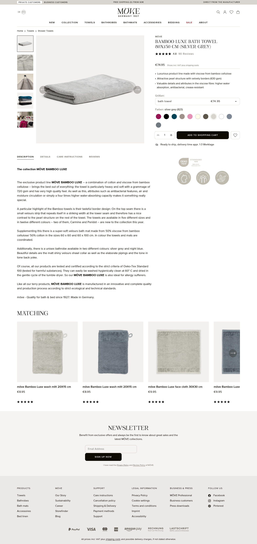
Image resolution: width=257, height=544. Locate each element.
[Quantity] (164, 135)
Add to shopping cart (203, 135)
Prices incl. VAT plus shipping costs (183, 65)
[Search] (218, 12)
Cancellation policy (104, 493)
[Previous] (43, 90)
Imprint (136, 503)
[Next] (137, 90)
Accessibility (139, 508)
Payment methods (103, 503)
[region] (80, 89)
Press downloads (179, 498)
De (19, 12)
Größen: (160, 95)
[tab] (25, 157)
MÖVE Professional (181, 487)
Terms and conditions (144, 498)
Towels (21, 487)
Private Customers (29, 2)
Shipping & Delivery (104, 498)
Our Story (60, 487)
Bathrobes (23, 493)
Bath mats (22, 498)
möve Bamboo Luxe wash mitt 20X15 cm (44, 386)
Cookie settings (141, 493)
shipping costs (113, 531)
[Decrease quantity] (158, 135)
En (23, 12)
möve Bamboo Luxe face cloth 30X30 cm (175, 386)
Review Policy (139, 457)
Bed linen (22, 508)
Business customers (181, 493)
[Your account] (225, 12)
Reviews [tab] (94, 157)
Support (97, 508)
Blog (57, 508)
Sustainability (62, 493)
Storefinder (61, 503)
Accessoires (24, 503)
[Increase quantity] (171, 135)
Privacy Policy (123, 457)
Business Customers (56, 2)
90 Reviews (186, 54)
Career (59, 498)
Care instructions (103, 487)
